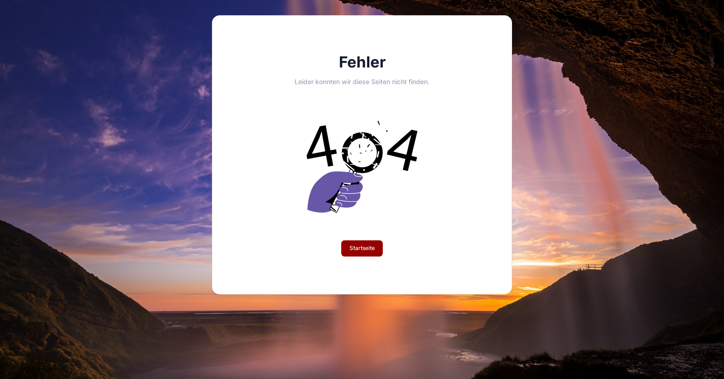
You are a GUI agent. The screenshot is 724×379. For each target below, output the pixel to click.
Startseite (362, 248)
